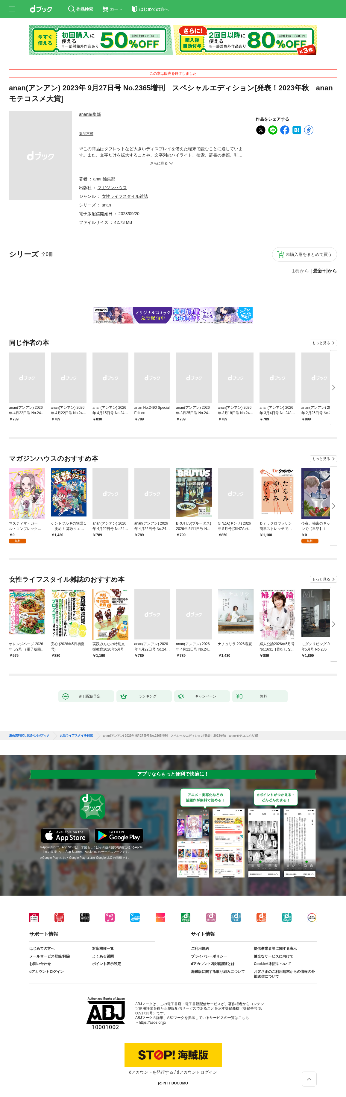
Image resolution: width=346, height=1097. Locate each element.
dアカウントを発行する (151, 1072)
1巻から (300, 271)
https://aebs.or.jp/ (152, 1022)
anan (106, 205)
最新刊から (325, 271)
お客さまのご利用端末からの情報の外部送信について (284, 974)
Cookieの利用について (272, 964)
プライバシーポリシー (209, 956)
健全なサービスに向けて (273, 956)
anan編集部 (90, 114)
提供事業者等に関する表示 (275, 948)
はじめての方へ (41, 948)
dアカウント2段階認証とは (213, 964)
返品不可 (86, 134)
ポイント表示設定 (106, 964)
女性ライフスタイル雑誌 (125, 196)
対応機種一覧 (103, 948)
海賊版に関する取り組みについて (218, 972)
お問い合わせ (40, 964)
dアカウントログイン (46, 972)
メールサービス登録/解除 (49, 956)
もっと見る (321, 343)
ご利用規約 (200, 948)
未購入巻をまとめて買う (309, 254)
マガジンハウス (112, 187)
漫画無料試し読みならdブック (29, 735)
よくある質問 (103, 956)
